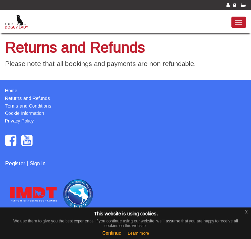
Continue (111, 233)
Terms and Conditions (28, 106)
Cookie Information (24, 113)
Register (15, 163)
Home (11, 90)
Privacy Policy (19, 120)
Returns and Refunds (27, 98)
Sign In (37, 163)
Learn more (138, 233)
